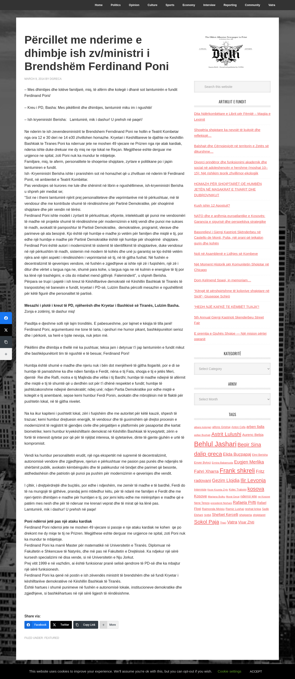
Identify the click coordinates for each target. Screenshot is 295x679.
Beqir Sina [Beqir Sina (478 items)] (249, 444)
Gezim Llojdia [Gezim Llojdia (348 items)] (225, 480)
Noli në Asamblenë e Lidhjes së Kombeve (226, 254)
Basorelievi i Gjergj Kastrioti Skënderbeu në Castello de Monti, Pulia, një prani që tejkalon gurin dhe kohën (228, 237)
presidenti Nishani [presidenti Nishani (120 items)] (221, 502)
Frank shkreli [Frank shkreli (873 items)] (237, 470)
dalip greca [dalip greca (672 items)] (208, 454)
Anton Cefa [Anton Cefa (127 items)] (238, 427)
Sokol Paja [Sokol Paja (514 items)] (206, 522)
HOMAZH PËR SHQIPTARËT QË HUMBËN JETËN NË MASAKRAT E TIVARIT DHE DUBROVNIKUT (228, 189)
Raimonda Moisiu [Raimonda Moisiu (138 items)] (213, 509)
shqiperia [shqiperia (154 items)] (245, 515)
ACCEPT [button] (256, 671)
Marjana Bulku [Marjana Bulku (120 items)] (216, 496)
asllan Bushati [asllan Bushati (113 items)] (202, 435)
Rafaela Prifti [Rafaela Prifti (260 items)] (244, 502)
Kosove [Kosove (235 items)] (200, 496)
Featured (51, 638)
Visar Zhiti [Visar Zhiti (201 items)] (246, 522)
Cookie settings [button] (230, 671)
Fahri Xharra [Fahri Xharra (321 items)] (206, 471)
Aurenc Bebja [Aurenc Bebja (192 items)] (252, 435)
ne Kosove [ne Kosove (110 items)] (264, 496)
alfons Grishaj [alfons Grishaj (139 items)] (221, 427)
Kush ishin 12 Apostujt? (212, 205)
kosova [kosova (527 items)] (256, 489)
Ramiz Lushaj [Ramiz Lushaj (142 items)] (235, 509)
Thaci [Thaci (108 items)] (223, 522)
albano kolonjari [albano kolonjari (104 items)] (202, 427)
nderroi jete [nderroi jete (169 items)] (248, 496)
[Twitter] (61, 625)
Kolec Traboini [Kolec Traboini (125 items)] (237, 489)
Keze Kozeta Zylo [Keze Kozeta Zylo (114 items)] (217, 489)
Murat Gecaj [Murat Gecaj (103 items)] (232, 496)
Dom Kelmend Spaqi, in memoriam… (222, 280)
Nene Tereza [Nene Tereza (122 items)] (201, 503)
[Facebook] (36, 625)
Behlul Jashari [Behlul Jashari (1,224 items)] (215, 444)
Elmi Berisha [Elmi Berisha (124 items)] (260, 454)
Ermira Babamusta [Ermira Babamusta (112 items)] (222, 462)
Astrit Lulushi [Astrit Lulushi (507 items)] (226, 434)
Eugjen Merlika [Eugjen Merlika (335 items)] (249, 462)
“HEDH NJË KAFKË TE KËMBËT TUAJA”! (226, 307)
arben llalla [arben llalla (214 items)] (255, 427)
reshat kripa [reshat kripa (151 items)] (253, 509)
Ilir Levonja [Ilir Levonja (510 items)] (253, 480)
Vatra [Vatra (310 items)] (232, 522)
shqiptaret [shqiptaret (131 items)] (259, 515)
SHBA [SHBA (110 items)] (207, 515)
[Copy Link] (85, 625)
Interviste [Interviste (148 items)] (200, 489)
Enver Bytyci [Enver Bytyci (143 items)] (202, 462)
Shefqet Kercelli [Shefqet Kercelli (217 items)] (225, 514)
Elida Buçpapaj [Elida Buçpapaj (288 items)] (237, 454)
